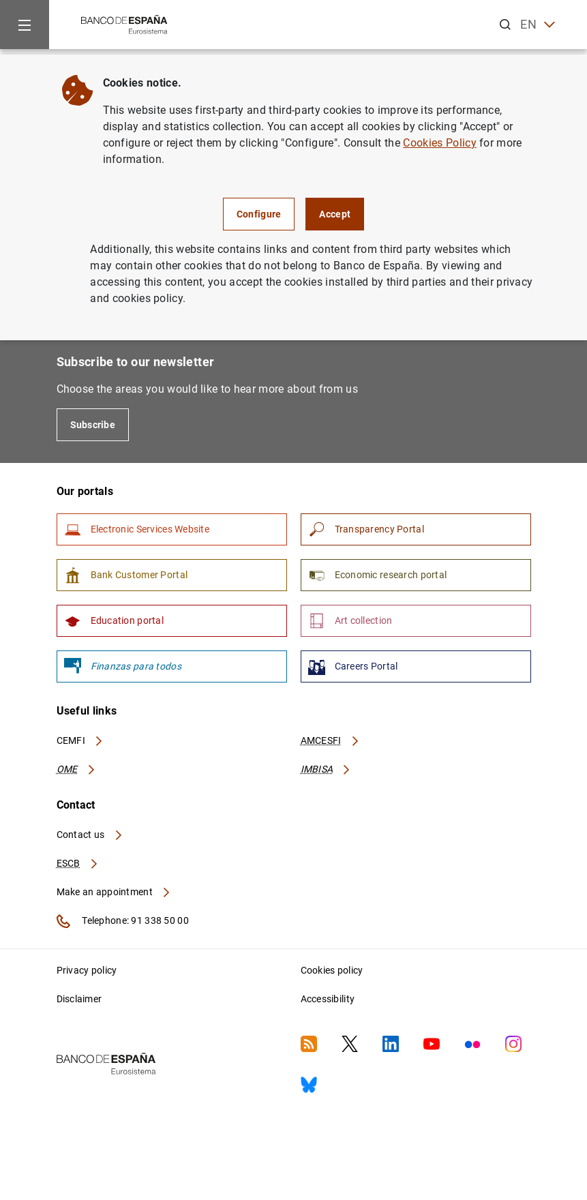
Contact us (90, 834)
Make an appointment (114, 891)
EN (537, 25)
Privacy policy (87, 970)
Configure (259, 214)
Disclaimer (79, 998)
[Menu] (24, 24)
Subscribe (93, 424)
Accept (334, 214)
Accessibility (328, 998)
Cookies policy (332, 970)
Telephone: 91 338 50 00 (123, 921)
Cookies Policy (439, 142)
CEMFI (80, 740)
